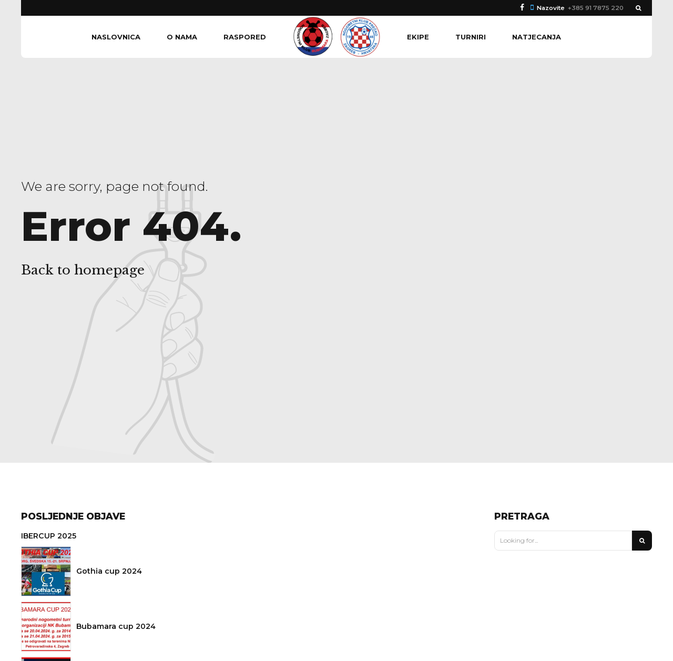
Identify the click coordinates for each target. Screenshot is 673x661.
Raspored (244, 37)
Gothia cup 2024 (109, 571)
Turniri (470, 37)
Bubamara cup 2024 (116, 626)
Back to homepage (83, 270)
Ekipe (418, 37)
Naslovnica (115, 37)
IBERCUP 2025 (48, 536)
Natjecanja (536, 37)
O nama (182, 37)
